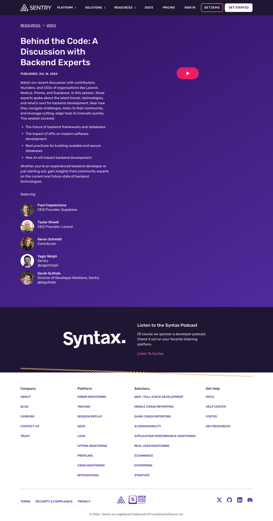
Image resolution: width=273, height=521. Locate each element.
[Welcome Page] (35, 7)
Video (51, 25)
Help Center (216, 406)
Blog (24, 406)
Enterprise (143, 465)
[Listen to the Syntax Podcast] (94, 339)
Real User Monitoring (152, 446)
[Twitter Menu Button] (219, 499)
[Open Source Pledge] (137, 500)
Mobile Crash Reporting (154, 406)
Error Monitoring (91, 397)
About (25, 397)
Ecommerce (143, 455)
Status (211, 416)
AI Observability (147, 426)
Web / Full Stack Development (158, 397)
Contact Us (29, 426)
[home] (121, 499)
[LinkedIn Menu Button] (239, 499)
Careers (27, 416)
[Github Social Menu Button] (229, 499)
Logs (81, 436)
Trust (25, 436)
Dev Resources (218, 426)
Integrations (88, 475)
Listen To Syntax (150, 354)
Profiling (85, 455)
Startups (142, 475)
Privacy (84, 501)
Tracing (83, 406)
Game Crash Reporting (152, 416)
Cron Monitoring (91, 465)
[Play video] (188, 73)
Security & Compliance (54, 501)
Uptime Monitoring (92, 446)
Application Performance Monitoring (165, 436)
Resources (32, 25)
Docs (210, 397)
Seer (81, 426)
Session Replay (89, 416)
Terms (25, 501)
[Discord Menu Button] (250, 499)
